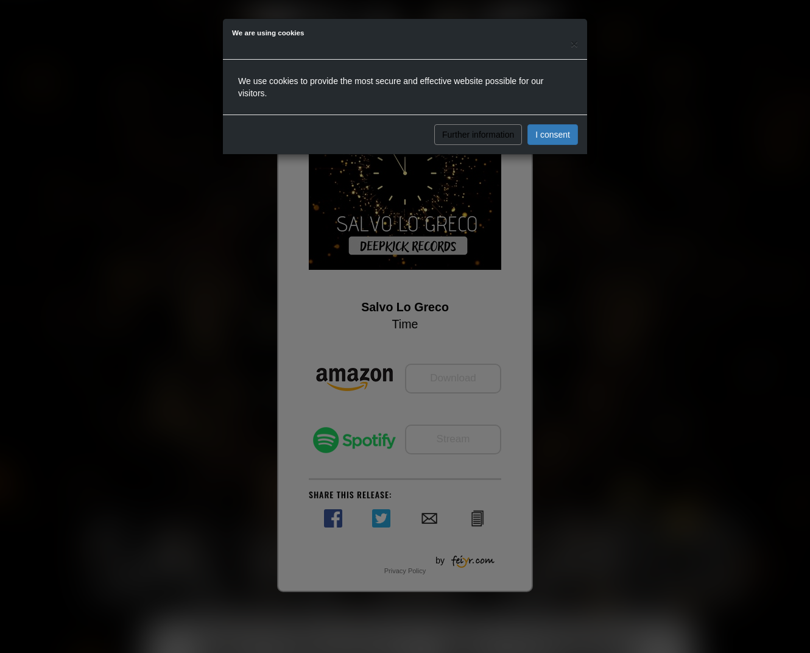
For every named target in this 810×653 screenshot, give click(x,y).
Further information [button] (478, 134)
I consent (552, 134)
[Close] (574, 43)
